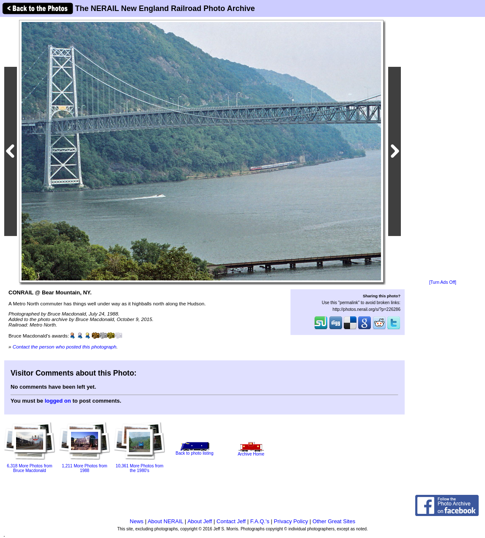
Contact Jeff (231, 521)
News (137, 521)
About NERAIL (165, 521)
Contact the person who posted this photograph (65, 346)
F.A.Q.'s (259, 521)
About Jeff (199, 521)
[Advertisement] (443, 149)
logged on (58, 401)
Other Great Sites (333, 521)
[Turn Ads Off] (442, 282)
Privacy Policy (291, 521)
